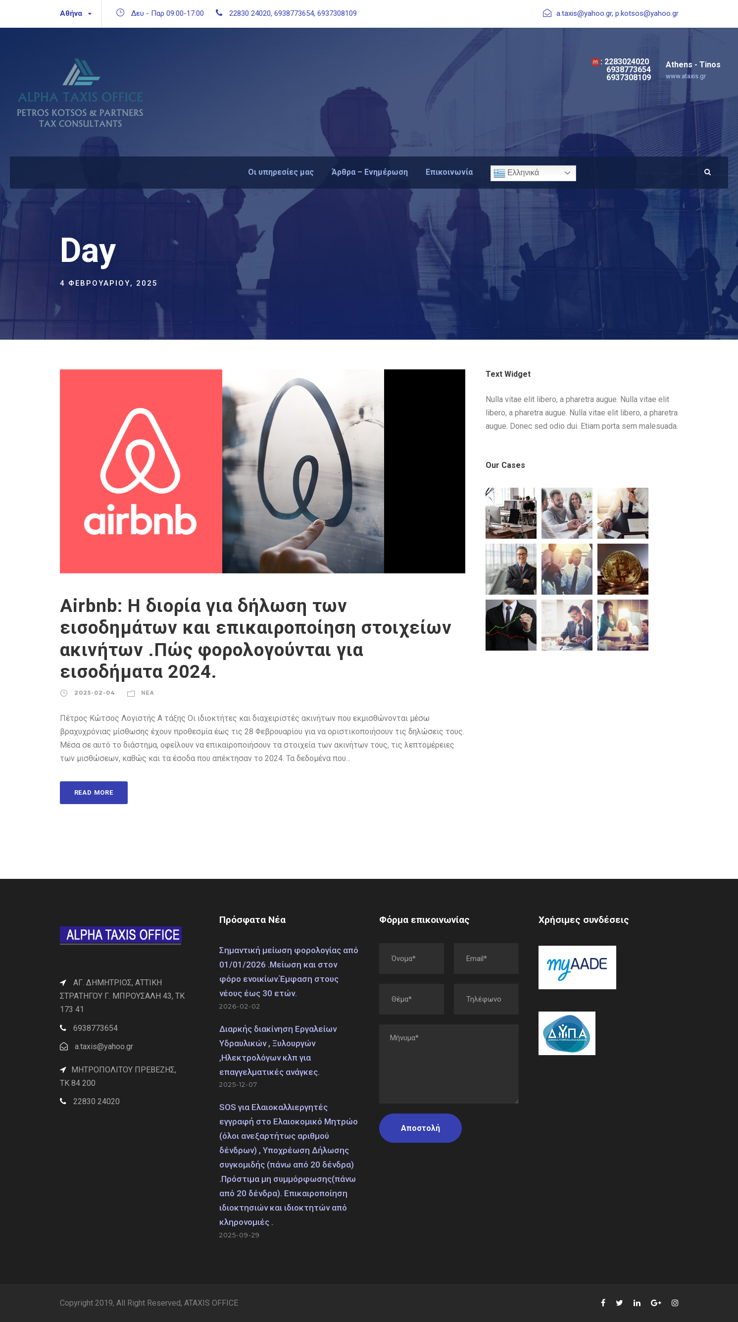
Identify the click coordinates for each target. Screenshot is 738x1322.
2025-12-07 (238, 1084)
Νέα (148, 692)
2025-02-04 (94, 692)
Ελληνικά (516, 173)
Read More (93, 792)
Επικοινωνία (449, 172)
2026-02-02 (239, 1006)
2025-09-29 (239, 1235)
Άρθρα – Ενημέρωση (370, 172)
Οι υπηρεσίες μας (281, 172)
